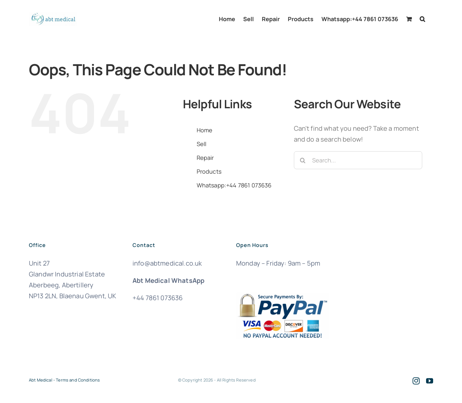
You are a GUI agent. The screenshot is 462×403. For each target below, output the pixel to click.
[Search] (303, 160)
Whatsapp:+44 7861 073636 (234, 185)
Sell (202, 144)
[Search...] (358, 160)
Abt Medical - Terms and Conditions (64, 380)
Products (209, 171)
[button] (422, 19)
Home (205, 130)
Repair (205, 157)
